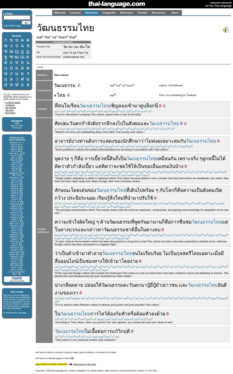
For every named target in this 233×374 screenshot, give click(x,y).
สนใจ (63, 105)
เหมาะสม (170, 141)
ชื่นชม (185, 222)
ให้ (105, 261)
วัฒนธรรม (65, 85)
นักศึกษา (132, 141)
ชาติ (130, 229)
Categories (109, 12)
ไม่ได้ (220, 158)
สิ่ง (112, 198)
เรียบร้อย (153, 253)
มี (222, 253)
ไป (120, 123)
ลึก (109, 123)
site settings (10, 108)
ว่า (143, 141)
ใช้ (150, 198)
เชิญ (113, 105)
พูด (58, 158)
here (24, 313)
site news (9, 110)
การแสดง (104, 141)
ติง (91, 141)
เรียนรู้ (103, 198)
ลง (115, 123)
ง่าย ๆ (67, 158)
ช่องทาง (94, 261)
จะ (116, 166)
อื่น (156, 166)
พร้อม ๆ (150, 190)
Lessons (75, 12)
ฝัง (95, 123)
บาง (75, 141)
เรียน (74, 105)
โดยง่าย (129, 261)
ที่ (56, 105)
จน (135, 253)
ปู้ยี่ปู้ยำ (154, 285)
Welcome (60, 12)
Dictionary (91, 12)
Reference (126, 12)
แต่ (98, 166)
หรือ (132, 313)
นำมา (133, 198)
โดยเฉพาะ (202, 253)
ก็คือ (78, 158)
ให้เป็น (137, 166)
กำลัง (87, 123)
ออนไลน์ (69, 261)
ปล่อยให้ (92, 285)
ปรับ (143, 198)
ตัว (70, 166)
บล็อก (149, 105)
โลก (170, 190)
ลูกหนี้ (208, 158)
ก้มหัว (121, 313)
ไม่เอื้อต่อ (94, 331)
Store (174, 12)
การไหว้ (98, 313)
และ (144, 123)
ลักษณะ (63, 190)
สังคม (134, 123)
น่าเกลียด (64, 285)
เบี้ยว (98, 158)
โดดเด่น (79, 190)
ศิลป (59, 123)
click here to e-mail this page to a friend (54, 358)
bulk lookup (10, 113)
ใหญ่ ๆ (92, 222)
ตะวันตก (73, 123)
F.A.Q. (7, 94)
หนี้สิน (109, 158)
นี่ (156, 105)
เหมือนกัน (166, 158)
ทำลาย (95, 253)
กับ (183, 141)
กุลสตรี (183, 253)
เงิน (171, 166)
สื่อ (57, 261)
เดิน (133, 190)
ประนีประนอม (81, 198)
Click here (24, 306)
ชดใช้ (125, 166)
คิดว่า (61, 166)
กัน (143, 222)
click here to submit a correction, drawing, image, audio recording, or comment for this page (75, 352)
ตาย (78, 285)
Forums (142, 12)
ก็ (117, 158)
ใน (126, 123)
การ (89, 158)
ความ (189, 190)
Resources (158, 12)
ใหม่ (119, 198)
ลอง (122, 105)
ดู (141, 105)
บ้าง (179, 166)
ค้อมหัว (143, 313)
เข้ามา (133, 105)
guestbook (10, 105)
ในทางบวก (66, 229)
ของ (118, 141)
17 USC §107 (151, 371)
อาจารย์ (63, 141)
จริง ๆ (196, 158)
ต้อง (111, 313)
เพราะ (184, 158)
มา (144, 285)
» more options (12, 26)
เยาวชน (169, 285)
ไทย (59, 95)
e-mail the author (12, 102)
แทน (163, 166)
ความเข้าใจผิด (70, 222)
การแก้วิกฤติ (116, 331)
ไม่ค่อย (153, 141)
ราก (102, 123)
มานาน (154, 222)
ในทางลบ (150, 229)
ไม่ (141, 253)
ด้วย (161, 313)
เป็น (122, 158)
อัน (221, 285)
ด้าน (104, 222)
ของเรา (70, 292)
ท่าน (84, 141)
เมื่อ (217, 253)
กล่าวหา (95, 229)
